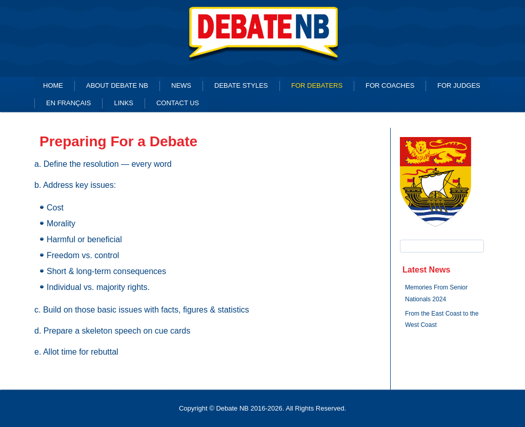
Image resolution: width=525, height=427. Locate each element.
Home (53, 85)
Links (123, 103)
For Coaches (390, 85)
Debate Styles (241, 85)
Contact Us (177, 103)
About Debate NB (117, 85)
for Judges (458, 85)
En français (68, 103)
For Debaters (316, 85)
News (181, 85)
